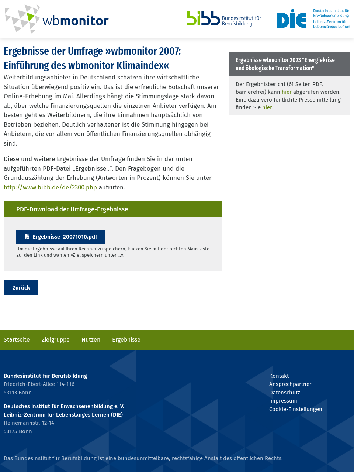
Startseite (17, 339)
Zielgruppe (56, 339)
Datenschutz (284, 392)
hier (287, 92)
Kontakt (279, 376)
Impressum (283, 400)
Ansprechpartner (290, 384)
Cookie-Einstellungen (295, 409)
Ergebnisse (126, 339)
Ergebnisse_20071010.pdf (65, 236)
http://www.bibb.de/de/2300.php (50, 187)
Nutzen (90, 339)
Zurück (21, 287)
